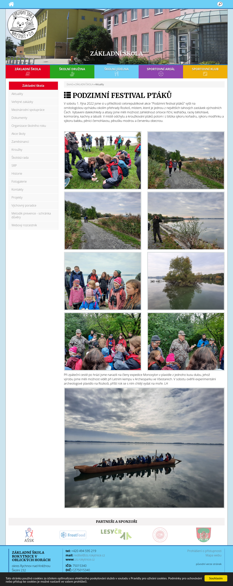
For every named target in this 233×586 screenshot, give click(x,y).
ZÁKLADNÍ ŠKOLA (28, 72)
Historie (17, 173)
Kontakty (17, 189)
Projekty (17, 197)
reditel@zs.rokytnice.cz (89, 555)
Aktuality (17, 94)
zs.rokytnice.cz (85, 559)
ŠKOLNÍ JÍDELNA (116, 72)
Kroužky (17, 149)
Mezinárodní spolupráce (28, 110)
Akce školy (18, 134)
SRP (14, 165)
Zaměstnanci (20, 142)
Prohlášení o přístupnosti (204, 551)
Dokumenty (19, 118)
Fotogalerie (19, 181)
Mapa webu (214, 555)
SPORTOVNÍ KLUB (205, 72)
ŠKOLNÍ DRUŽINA (72, 72)
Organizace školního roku (29, 126)
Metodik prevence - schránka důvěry (31, 215)
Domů (70, 84)
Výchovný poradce (24, 205)
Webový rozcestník (24, 225)
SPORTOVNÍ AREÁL (160, 72)
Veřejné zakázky (22, 102)
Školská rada (20, 157)
